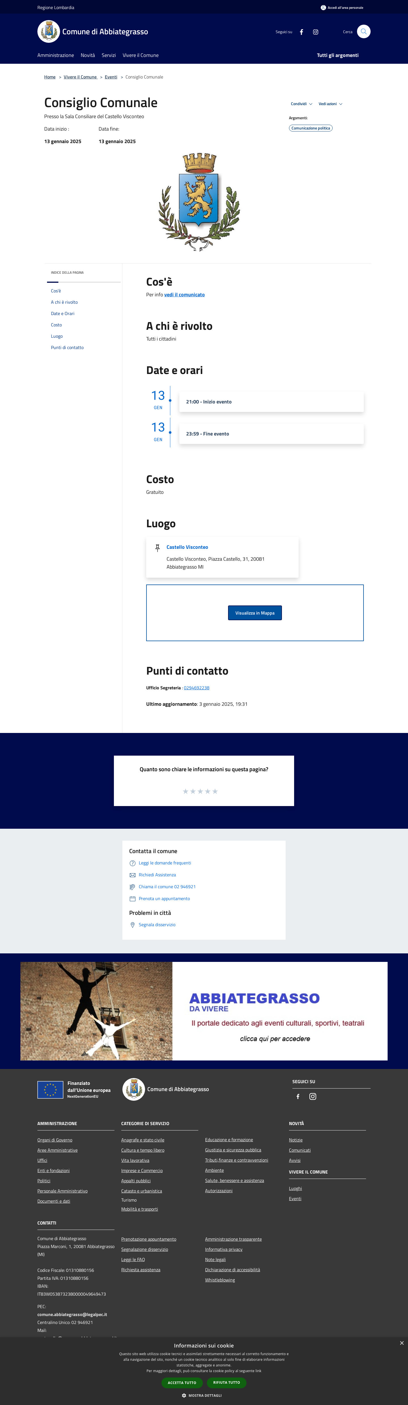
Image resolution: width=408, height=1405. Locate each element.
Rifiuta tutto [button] (226, 1382)
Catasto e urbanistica (141, 1190)
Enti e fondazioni (53, 1170)
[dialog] (204, 1371)
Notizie (296, 1139)
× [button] (402, 1343)
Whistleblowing (220, 1279)
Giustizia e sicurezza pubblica (233, 1149)
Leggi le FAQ (133, 1259)
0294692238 (196, 687)
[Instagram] (313, 31)
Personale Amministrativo (62, 1190)
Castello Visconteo (187, 547)
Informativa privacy (224, 1249)
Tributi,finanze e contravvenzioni (236, 1160)
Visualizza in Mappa (255, 612)
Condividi (302, 104)
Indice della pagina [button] (67, 272)
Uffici (42, 1160)
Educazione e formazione (229, 1139)
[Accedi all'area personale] (342, 7)
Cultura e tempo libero (142, 1150)
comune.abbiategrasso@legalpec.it (72, 1314)
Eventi (111, 76)
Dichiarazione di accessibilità (232, 1269)
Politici (43, 1180)
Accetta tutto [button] (182, 1382)
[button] (204, 1395)
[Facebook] (299, 31)
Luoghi (295, 1188)
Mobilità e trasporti (139, 1209)
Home (50, 76)
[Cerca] (364, 31)
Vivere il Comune (81, 76)
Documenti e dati (53, 1201)
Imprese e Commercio (142, 1170)
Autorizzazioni (219, 1190)
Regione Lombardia (55, 7)
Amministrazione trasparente (233, 1239)
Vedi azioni (331, 104)
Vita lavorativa (135, 1160)
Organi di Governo (54, 1139)
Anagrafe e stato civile (142, 1139)
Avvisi (295, 1160)
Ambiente (214, 1170)
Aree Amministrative (57, 1150)
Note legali (215, 1259)
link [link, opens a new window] (259, 1370)
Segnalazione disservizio (144, 1249)
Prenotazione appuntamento (148, 1239)
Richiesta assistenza (140, 1269)
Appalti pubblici (136, 1180)
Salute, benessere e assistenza (234, 1180)
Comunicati (300, 1150)
